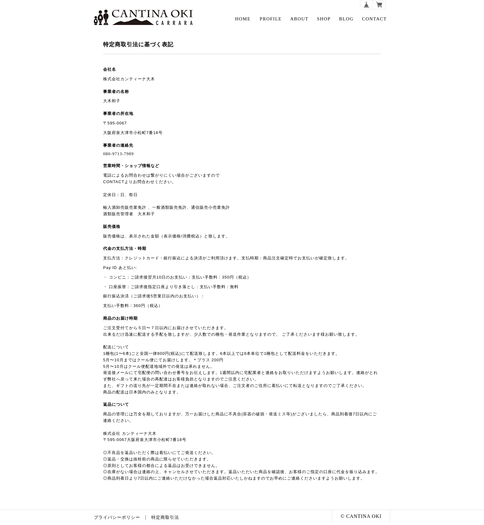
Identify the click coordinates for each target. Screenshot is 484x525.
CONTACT (374, 18)
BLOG (346, 18)
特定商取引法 (165, 517)
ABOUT (299, 18)
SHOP (324, 18)
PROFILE (271, 18)
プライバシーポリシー (117, 517)
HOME (243, 18)
